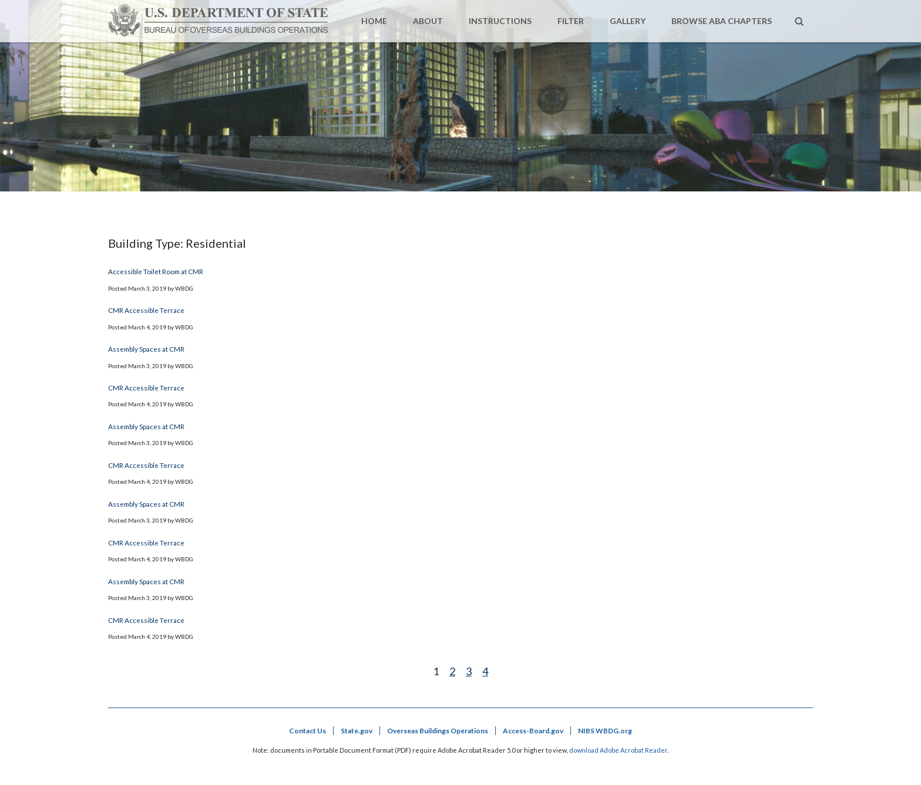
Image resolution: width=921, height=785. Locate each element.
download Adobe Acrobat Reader (618, 750)
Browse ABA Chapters (721, 21)
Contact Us (307, 730)
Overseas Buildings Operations (437, 730)
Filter (570, 21)
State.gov (356, 730)
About (428, 21)
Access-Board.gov (533, 730)
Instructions (500, 21)
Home (374, 21)
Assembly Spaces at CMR (146, 349)
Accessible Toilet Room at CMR (155, 271)
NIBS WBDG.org (605, 730)
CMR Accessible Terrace (146, 310)
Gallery (628, 21)
